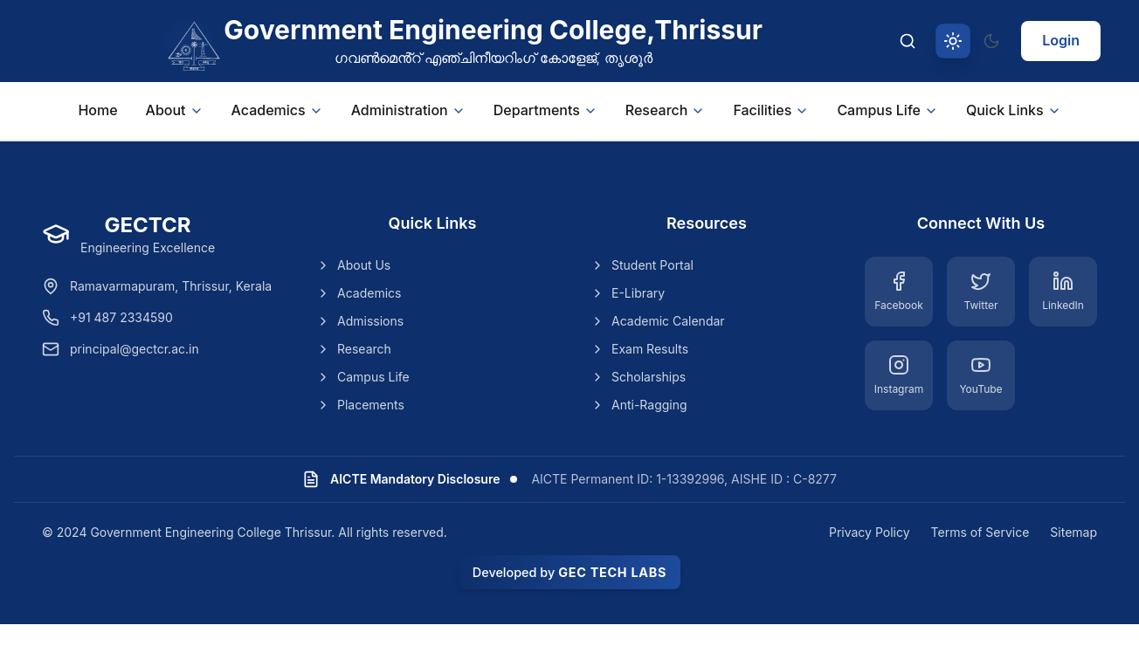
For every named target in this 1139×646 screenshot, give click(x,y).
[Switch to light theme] (952, 41)
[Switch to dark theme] (991, 41)
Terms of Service (980, 532)
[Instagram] (899, 375)
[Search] (907, 41)
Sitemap (1073, 532)
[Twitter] (981, 291)
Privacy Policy (869, 532)
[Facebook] (899, 291)
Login (1061, 40)
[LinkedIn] (1063, 291)
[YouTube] (981, 375)
